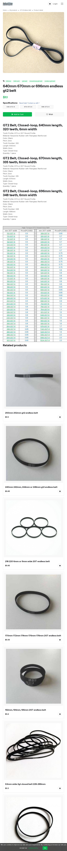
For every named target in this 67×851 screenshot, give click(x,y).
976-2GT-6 (45, 326)
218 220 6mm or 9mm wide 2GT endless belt (27, 561)
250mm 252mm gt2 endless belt (21, 413)
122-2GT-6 (11, 242)
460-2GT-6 (45, 262)
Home (5, 10)
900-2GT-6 (45, 321)
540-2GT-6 (45, 281)
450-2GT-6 (45, 259)
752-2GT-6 (45, 304)
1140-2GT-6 (45, 329)
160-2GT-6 (11, 276)
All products (13, 10)
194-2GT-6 (11, 295)
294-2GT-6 (11, 338)
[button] (50, 4)
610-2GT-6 (45, 293)
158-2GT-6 (11, 273)
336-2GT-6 (45, 239)
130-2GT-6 (11, 253)
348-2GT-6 (45, 242)
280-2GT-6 (11, 332)
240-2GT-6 (11, 318)
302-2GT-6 (11, 340)
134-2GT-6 (11, 259)
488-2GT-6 (45, 264)
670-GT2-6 (28, 107)
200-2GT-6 (11, 298)
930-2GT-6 (45, 323)
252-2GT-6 (11, 321)
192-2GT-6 (11, 293)
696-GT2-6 (46, 107)
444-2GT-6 (45, 256)
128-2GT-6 (11, 250)
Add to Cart (17, 114)
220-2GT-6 (11, 309)
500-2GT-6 (45, 270)
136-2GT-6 (11, 262)
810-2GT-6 (45, 312)
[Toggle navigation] (62, 4)
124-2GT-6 (11, 245)
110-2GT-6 (11, 236)
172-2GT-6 (11, 278)
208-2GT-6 (11, 307)
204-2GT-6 (11, 304)
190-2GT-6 (11, 290)
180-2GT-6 (11, 281)
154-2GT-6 (11, 270)
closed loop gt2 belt (36, 81)
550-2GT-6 (45, 284)
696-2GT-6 (45, 301)
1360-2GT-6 (45, 338)
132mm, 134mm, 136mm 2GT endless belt (25, 710)
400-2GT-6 (45, 247)
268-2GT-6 (11, 329)
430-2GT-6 (45, 253)
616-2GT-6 (45, 295)
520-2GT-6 (45, 273)
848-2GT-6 (45, 315)
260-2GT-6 (11, 323)
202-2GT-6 (11, 301)
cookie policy (33, 848)
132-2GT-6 (11, 256)
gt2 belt (24, 81)
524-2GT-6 (45, 276)
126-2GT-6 (11, 247)
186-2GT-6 (11, 284)
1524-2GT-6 (45, 340)
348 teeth (17, 81)
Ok (45, 848)
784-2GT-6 (45, 309)
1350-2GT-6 (45, 335)
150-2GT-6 (11, 267)
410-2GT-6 (45, 250)
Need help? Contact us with (28, 103)
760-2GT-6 (45, 307)
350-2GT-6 (45, 245)
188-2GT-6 (11, 287)
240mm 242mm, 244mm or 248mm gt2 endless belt (31, 487)
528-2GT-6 (45, 278)
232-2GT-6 (11, 315)
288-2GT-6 (11, 335)
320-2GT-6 (45, 236)
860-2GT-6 (45, 318)
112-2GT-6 (11, 239)
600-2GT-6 (45, 287)
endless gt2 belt (50, 81)
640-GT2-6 (11, 107)
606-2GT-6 (45, 290)
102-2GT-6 (11, 233)
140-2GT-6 (11, 264)
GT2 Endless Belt (25, 10)
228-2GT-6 (11, 312)
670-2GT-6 (45, 298)
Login (55, 4)
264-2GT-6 (11, 326)
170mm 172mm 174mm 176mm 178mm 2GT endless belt (33, 635)
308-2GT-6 (45, 233)
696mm (8, 81)
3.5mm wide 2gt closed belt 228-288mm (25, 784)
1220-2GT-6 (45, 332)
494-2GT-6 (44, 267)
